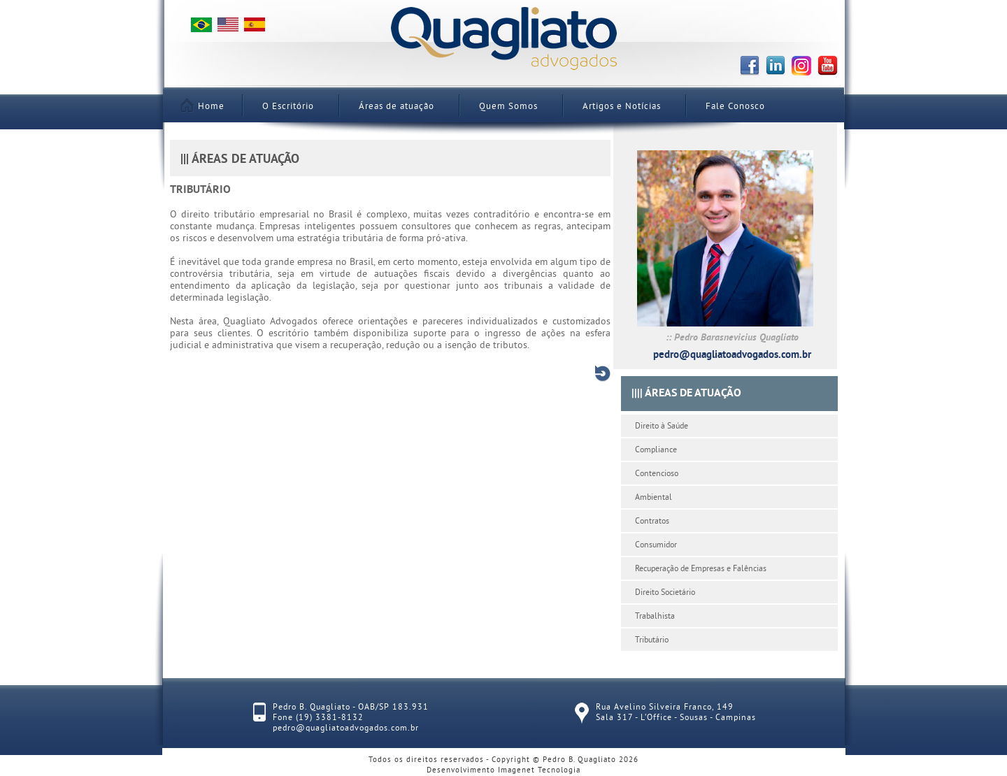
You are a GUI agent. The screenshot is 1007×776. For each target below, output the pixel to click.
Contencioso (656, 474)
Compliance (656, 450)
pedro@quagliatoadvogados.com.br (732, 355)
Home (204, 107)
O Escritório (288, 107)
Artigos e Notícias (622, 107)
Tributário (652, 640)
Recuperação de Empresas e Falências (700, 569)
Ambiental (653, 498)
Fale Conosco (735, 107)
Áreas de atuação (396, 107)
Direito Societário (665, 593)
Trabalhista (655, 617)
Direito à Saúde (661, 427)
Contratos (652, 522)
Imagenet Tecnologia (539, 770)
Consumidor (656, 545)
